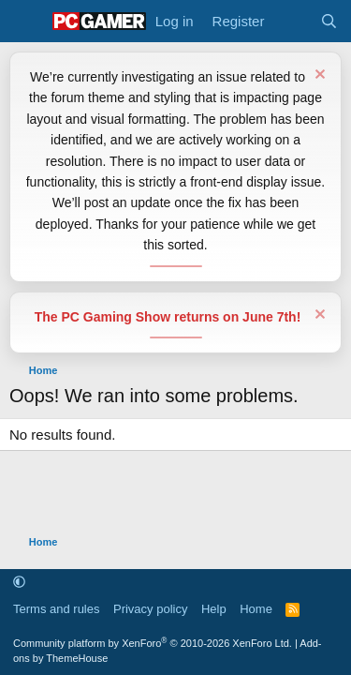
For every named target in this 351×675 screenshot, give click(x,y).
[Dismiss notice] (318, 76)
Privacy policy (150, 609)
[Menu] (26, 21)
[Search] (329, 21)
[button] (19, 583)
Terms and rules (56, 609)
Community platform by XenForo (152, 643)
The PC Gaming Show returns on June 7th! (168, 316)
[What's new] (291, 21)
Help (214, 609)
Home (256, 609)
